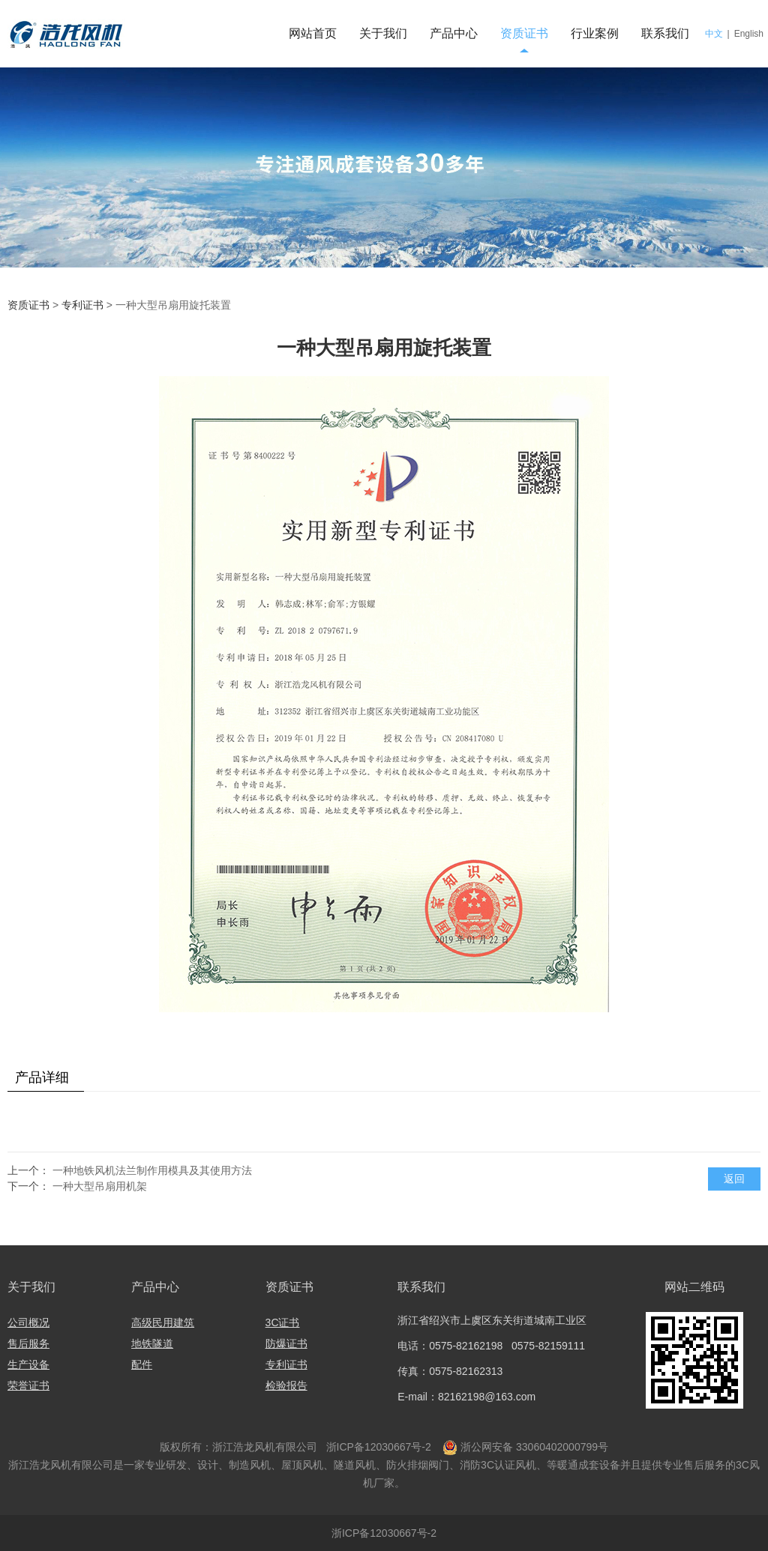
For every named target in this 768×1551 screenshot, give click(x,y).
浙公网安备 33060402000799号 (534, 1447)
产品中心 (454, 33)
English (749, 33)
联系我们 (665, 33)
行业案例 (595, 33)
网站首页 (313, 33)
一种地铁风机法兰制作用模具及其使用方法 (152, 1170)
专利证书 (84, 305)
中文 (714, 33)
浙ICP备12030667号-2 (377, 1447)
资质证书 (524, 33)
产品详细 (42, 1077)
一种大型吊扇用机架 (99, 1186)
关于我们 (383, 33)
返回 (734, 1179)
